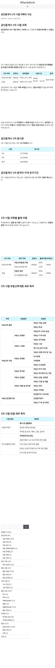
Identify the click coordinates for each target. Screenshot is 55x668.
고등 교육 (4, 581)
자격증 (3, 613)
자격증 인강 (6, 617)
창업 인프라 (6, 627)
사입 (4, 633)
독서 (4, 594)
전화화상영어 (7, 600)
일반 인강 (6, 610)
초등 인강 (6, 542)
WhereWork (27, 2)
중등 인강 (6, 574)
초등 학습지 (6, 539)
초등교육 (4, 535)
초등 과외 (6, 558)
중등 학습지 (6, 571)
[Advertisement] (27, 48)
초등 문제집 (6, 551)
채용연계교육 (7, 607)
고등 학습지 (6, 587)
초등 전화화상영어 (9, 548)
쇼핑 (2, 636)
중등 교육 (4, 568)
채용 (4, 604)
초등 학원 (6, 555)
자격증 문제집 (7, 620)
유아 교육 (4, 561)
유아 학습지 (6, 564)
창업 (2, 623)
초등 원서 (6, 545)
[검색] (26, 527)
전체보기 (4, 532)
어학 (4, 597)
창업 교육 (6, 630)
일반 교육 (4, 591)
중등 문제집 (6, 577)
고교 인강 (6, 584)
